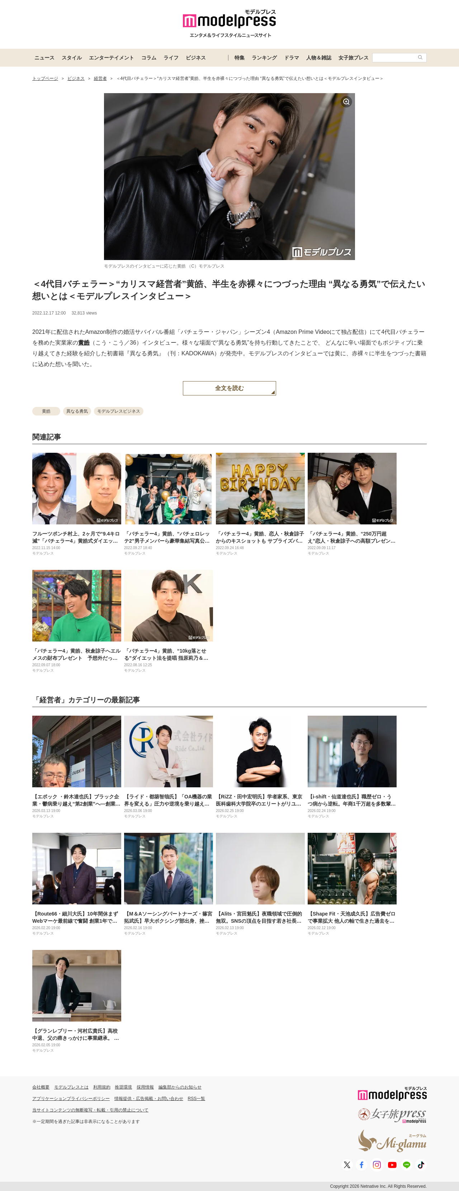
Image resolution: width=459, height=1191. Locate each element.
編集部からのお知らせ (180, 1087)
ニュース (44, 58)
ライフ (171, 58)
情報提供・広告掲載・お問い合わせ (148, 1098)
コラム (148, 58)
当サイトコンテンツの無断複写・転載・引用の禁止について (90, 1110)
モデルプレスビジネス (118, 411)
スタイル (72, 58)
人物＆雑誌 (318, 58)
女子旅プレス (354, 58)
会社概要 (40, 1087)
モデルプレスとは (71, 1087)
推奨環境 (123, 1087)
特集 (240, 58)
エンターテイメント (111, 58)
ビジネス (196, 58)
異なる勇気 (77, 411)
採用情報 (145, 1087)
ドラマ (291, 58)
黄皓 (84, 343)
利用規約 (101, 1087)
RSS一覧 (196, 1098)
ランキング (264, 58)
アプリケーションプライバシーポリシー (71, 1098)
